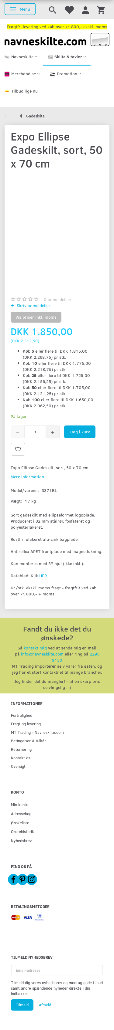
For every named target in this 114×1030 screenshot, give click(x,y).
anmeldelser (57, 299)
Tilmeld (22, 1005)
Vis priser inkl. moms (36, 317)
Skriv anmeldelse (33, 305)
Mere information (27, 476)
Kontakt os (20, 757)
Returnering (21, 749)
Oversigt (18, 766)
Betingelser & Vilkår (28, 740)
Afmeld (45, 1005)
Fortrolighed (21, 715)
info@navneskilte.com (42, 654)
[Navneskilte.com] (57, 39)
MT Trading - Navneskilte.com (37, 732)
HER (43, 575)
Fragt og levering (26, 723)
